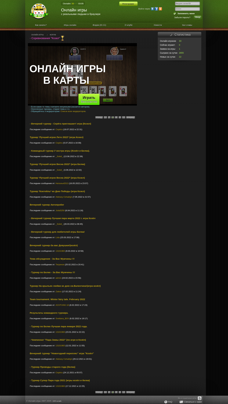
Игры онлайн (70, 25)
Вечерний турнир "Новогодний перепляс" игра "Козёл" (62, 353)
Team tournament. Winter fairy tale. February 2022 (57, 299)
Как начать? (41, 25)
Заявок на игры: (168, 49)
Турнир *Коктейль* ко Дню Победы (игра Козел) (57, 191)
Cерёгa (59, 129)
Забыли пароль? (182, 17)
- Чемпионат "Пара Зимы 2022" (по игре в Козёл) (58, 339)
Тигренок (60, 264)
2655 (181, 53)
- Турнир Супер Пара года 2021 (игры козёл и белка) (60, 380)
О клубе (129, 25)
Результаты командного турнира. (49, 313)
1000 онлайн (57, 401)
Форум (99, 25)
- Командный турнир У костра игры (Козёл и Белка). (60, 150)
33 (180, 41)
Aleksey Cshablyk (64, 197)
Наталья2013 (62, 183)
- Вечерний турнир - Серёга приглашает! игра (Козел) (60, 123)
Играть (89, 99)
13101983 (60, 251)
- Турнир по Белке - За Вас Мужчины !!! (52, 272)
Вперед (130, 117)
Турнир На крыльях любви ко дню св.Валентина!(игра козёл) (65, 286)
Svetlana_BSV (62, 318)
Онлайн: (68, 3)
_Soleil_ (59, 156)
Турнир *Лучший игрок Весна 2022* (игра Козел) (57, 177)
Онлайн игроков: (168, 41)
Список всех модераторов (73, 111)
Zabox (59, 291)
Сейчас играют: (167, 45)
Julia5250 (60, 210)
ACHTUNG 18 (62, 305)
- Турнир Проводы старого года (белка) (52, 367)
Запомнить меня (185, 13)
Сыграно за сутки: (169, 53)
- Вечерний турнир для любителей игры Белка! (57, 231)
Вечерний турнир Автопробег (47, 204)
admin (58, 278)
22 (180, 57)
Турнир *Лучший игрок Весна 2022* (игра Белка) (57, 164)
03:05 (80, 3)
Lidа (58, 237)
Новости (158, 25)
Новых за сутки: (168, 57)
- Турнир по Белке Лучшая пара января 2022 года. (58, 326)
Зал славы (187, 25)
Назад (99, 117)
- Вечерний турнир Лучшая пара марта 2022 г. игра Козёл (63, 218)
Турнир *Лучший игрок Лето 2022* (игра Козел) (56, 137)
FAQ (168, 402)
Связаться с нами (190, 402)
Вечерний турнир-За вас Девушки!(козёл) (54, 245)
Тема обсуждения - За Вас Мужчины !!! (52, 258)
